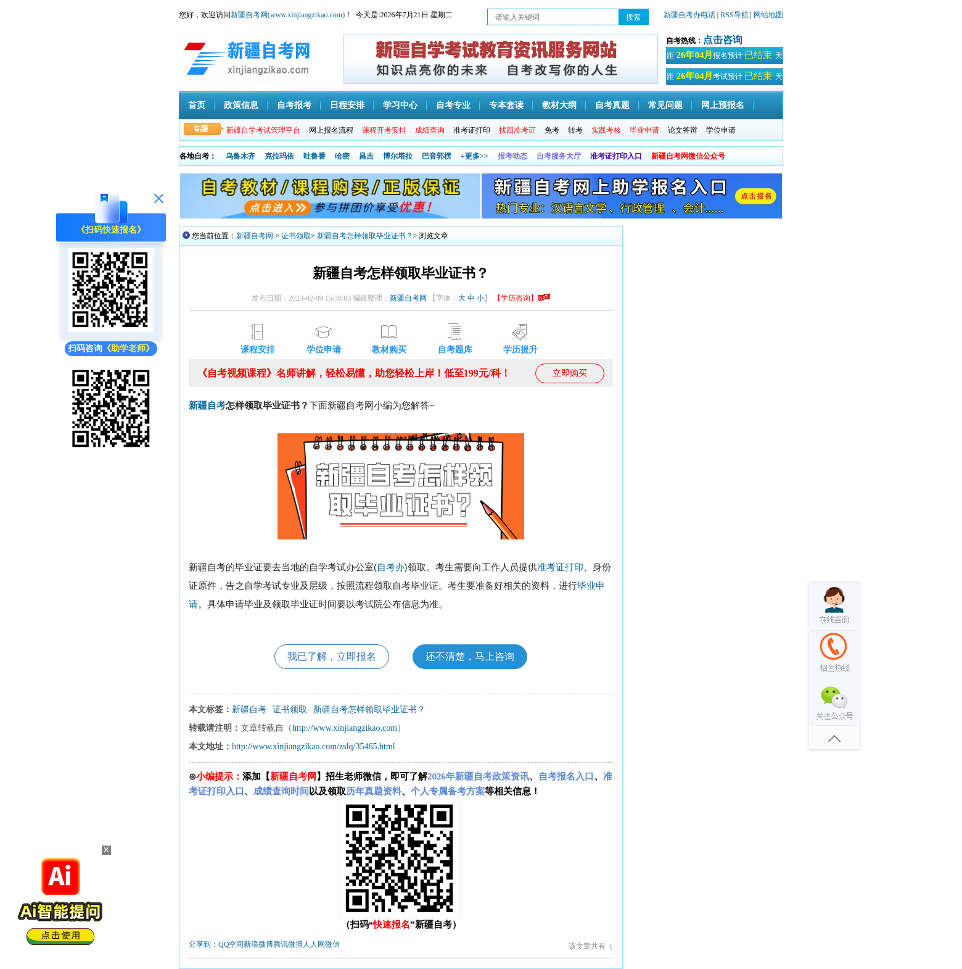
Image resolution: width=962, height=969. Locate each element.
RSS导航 (735, 14)
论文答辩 (682, 130)
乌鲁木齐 (240, 156)
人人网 (314, 944)
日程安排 (347, 105)
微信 (332, 944)
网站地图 (768, 14)
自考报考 (294, 105)
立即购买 (570, 373)
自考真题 (612, 105)
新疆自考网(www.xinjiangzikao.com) (288, 14)
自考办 (391, 567)
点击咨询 (722, 40)
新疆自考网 (254, 235)
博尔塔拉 (398, 156)
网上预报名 (722, 105)
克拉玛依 (279, 156)
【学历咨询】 (521, 298)
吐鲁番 (314, 156)
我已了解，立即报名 (331, 656)
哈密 (342, 156)
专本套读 (506, 105)
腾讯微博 (288, 944)
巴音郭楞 (436, 156)
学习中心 (400, 105)
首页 (196, 105)
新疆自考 (207, 405)
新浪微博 (258, 944)
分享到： (203, 944)
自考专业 (453, 105)
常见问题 (665, 105)
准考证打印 (471, 130)
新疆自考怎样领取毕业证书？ (365, 235)
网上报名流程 (331, 130)
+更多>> (474, 156)
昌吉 (366, 156)
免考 (552, 130)
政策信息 (241, 105)
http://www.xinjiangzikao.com (344, 728)
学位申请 (721, 130)
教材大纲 (559, 105)
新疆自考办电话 (689, 14)
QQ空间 (231, 944)
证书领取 (296, 235)
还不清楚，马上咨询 (470, 656)
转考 (575, 130)
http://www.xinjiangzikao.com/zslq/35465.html (313, 746)
